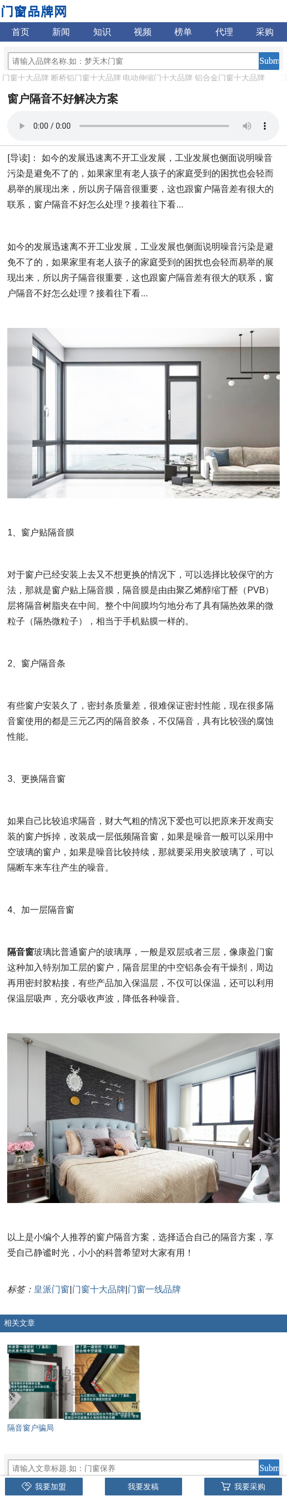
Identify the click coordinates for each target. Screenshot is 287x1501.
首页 (20, 32)
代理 (224, 32)
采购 (265, 32)
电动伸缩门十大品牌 (158, 77)
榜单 (183, 32)
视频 (143, 32)
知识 (102, 32)
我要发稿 (143, 1486)
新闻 (61, 32)
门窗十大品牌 (25, 77)
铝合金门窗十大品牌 (230, 77)
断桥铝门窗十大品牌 (86, 77)
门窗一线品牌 (154, 1289)
